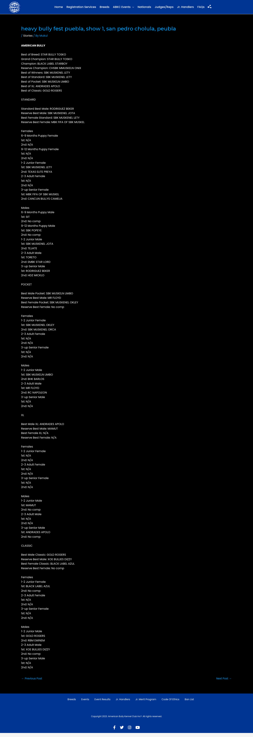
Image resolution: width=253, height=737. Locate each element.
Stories (28, 39)
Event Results (103, 703)
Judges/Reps (164, 9)
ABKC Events (122, 9)
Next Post (223, 682)
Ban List (189, 703)
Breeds (104, 9)
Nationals (144, 9)
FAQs (201, 9)
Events (85, 703)
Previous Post (32, 682)
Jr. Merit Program (145, 703)
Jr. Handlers (185, 9)
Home (58, 9)
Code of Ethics (170, 703)
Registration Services (81, 9)
